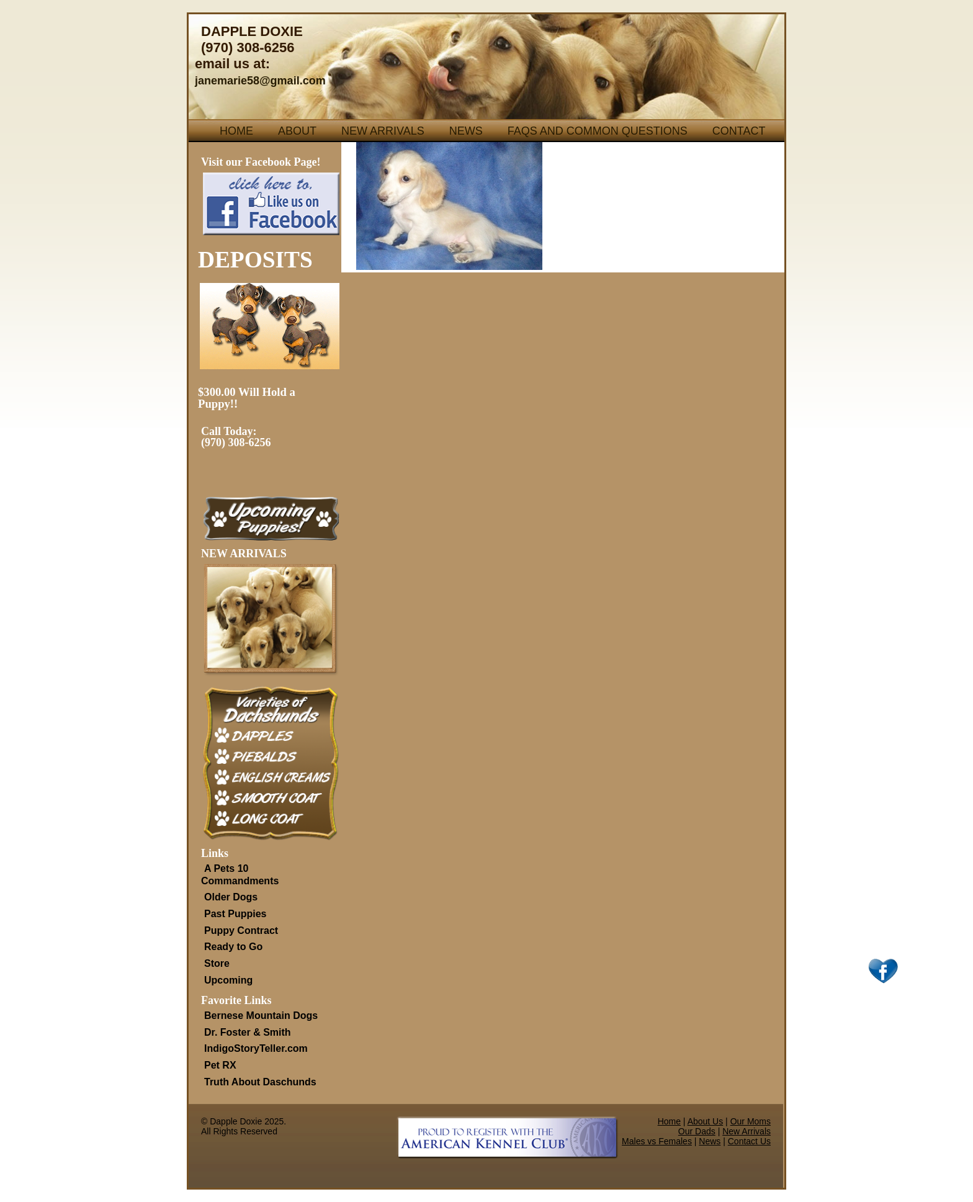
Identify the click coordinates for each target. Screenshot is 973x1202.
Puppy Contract (241, 930)
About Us (706, 1121)
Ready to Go (233, 946)
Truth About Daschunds (260, 1082)
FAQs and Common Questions (598, 131)
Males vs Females (657, 1141)
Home (236, 131)
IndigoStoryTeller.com (256, 1048)
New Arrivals (382, 131)
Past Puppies (235, 913)
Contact (739, 131)
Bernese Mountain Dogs (261, 1015)
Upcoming (228, 980)
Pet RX (220, 1065)
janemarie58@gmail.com (260, 80)
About (297, 131)
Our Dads (696, 1131)
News (466, 131)
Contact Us (749, 1141)
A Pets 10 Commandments (240, 874)
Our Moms (750, 1121)
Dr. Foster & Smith (247, 1032)
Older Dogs (231, 897)
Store (217, 963)
